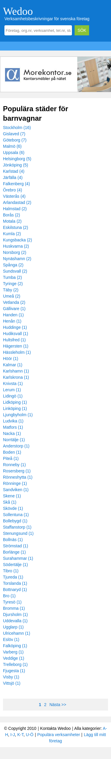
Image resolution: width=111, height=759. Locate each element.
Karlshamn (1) (16, 371)
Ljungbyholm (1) (18, 414)
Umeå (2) (11, 296)
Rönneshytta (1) (18, 477)
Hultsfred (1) (14, 339)
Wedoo (18, 11)
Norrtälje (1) (14, 439)
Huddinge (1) (15, 327)
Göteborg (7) (14, 140)
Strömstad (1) (15, 545)
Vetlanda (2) (14, 302)
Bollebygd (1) (15, 520)
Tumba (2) (12, 277)
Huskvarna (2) (16, 246)
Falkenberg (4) (16, 183)
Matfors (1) (13, 427)
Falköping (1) (15, 645)
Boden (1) (12, 452)
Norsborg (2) (14, 252)
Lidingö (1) (12, 396)
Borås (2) (11, 215)
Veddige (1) (13, 658)
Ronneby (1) (14, 464)
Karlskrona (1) (16, 377)
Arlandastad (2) (17, 202)
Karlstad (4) (13, 171)
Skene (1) (12, 496)
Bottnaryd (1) (15, 589)
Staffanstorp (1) (17, 527)
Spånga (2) (13, 265)
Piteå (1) (11, 458)
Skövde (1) (13, 508)
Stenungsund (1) (18, 533)
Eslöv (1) (11, 639)
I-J (12, 734)
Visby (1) (11, 677)
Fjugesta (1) (14, 670)
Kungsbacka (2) (17, 240)
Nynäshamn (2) (17, 258)
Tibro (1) (10, 570)
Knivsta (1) (13, 383)
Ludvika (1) (13, 421)
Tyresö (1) (12, 602)
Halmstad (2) (15, 208)
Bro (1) (9, 595)
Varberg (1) (13, 652)
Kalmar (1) (12, 364)
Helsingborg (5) (17, 158)
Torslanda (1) (15, 583)
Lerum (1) (12, 389)
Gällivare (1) (14, 308)
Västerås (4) (14, 196)
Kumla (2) (12, 233)
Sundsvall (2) (15, 271)
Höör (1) (10, 358)
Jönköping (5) (15, 165)
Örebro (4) (12, 190)
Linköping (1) (15, 408)
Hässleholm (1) (17, 352)
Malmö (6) (12, 146)
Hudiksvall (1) (15, 333)
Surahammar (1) (18, 558)
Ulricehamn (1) (16, 633)
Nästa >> (57, 704)
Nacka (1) (12, 433)
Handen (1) (13, 314)
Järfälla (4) (12, 177)
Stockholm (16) (17, 127)
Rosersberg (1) (16, 471)
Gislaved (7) (14, 133)
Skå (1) (9, 502)
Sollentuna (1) (16, 514)
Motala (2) (12, 221)
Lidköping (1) (15, 402)
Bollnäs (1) (13, 539)
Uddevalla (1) (15, 620)
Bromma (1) (14, 608)
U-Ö (29, 734)
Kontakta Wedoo (55, 728)
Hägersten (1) (15, 346)
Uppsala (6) (13, 152)
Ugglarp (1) (13, 627)
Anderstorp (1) (16, 446)
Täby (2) (10, 289)
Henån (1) (12, 321)
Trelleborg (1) (15, 664)
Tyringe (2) (13, 283)
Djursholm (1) (15, 614)
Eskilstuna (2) (15, 227)
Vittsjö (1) (11, 683)
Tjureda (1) (13, 577)
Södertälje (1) (15, 564)
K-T (20, 734)
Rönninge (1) (15, 483)
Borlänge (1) (14, 552)
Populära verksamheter (58, 734)
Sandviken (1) (15, 489)
